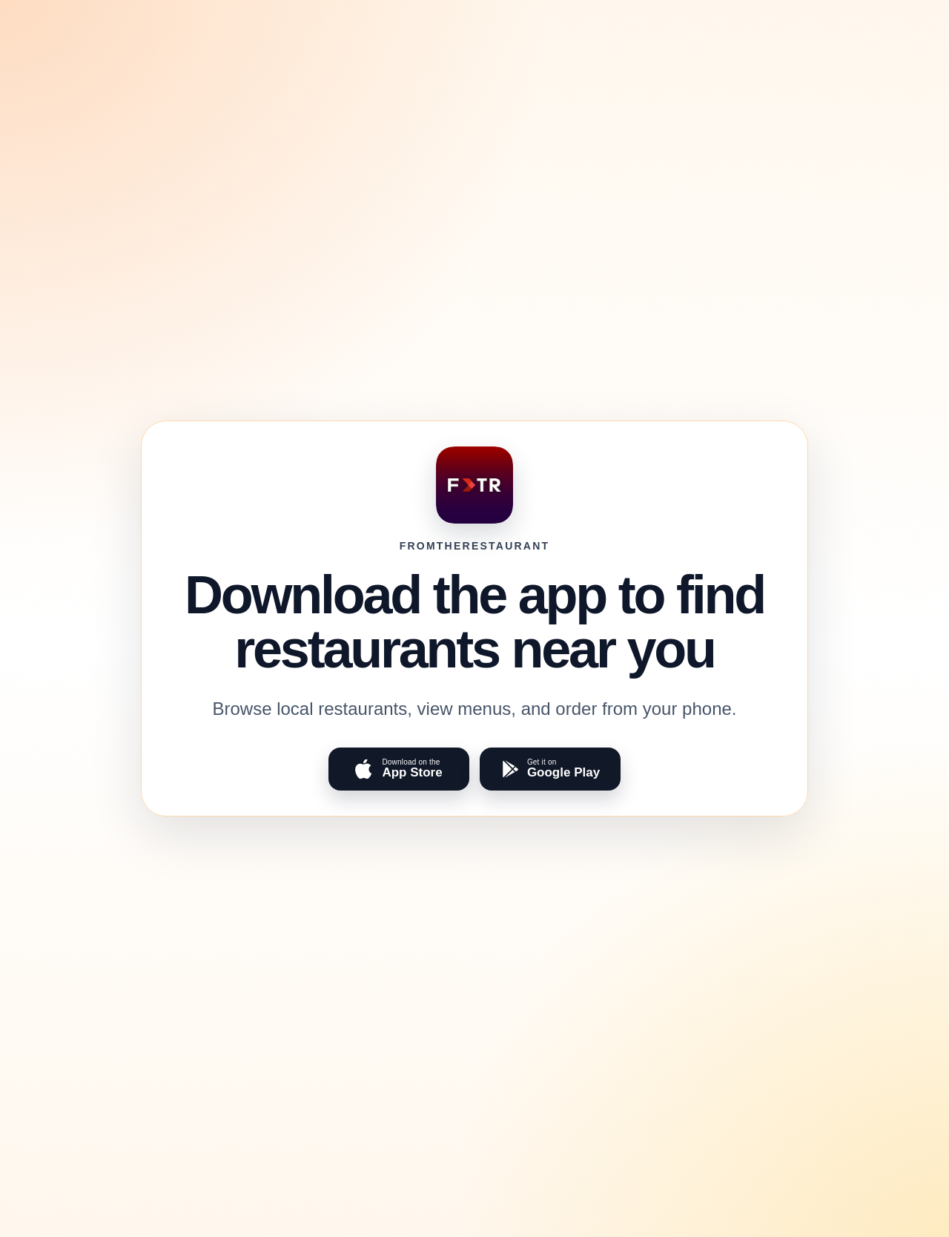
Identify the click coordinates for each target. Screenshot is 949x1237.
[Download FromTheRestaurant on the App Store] (398, 769)
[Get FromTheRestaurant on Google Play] (550, 769)
